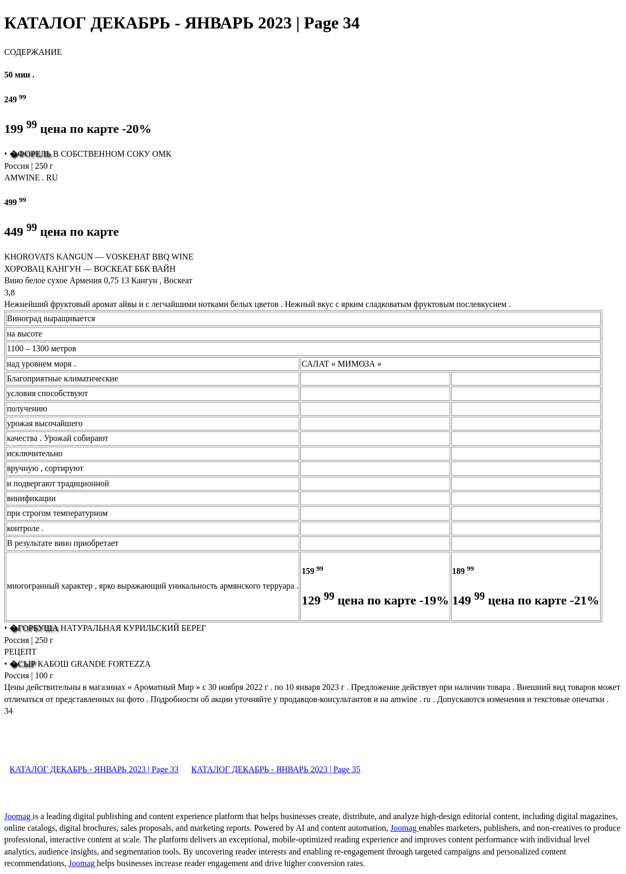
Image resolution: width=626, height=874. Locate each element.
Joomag (18, 816)
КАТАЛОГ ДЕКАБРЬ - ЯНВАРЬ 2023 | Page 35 (275, 769)
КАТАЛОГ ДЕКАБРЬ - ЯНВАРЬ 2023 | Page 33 (94, 769)
